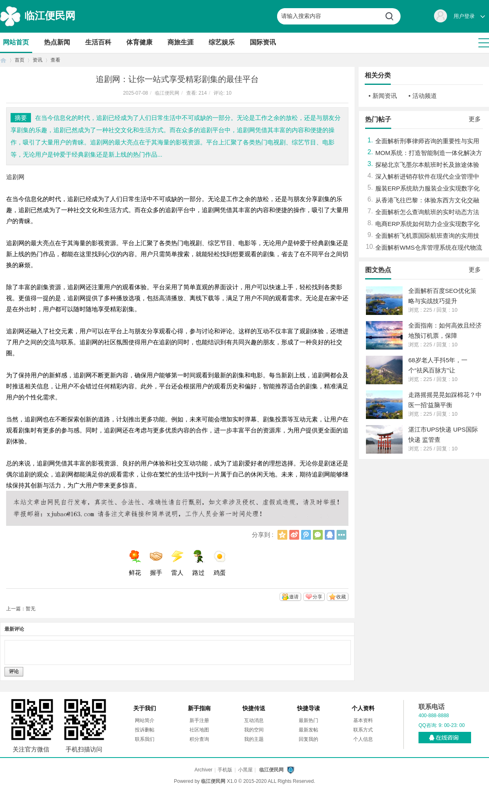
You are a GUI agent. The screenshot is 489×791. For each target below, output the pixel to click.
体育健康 (139, 42)
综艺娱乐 (222, 42)
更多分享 (341, 535)
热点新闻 (57, 42)
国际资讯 (263, 42)
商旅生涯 (180, 42)
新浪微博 (294, 535)
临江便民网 (49, 15)
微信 (318, 535)
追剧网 (15, 176)
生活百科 (98, 42)
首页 (3, 60)
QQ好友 (330, 535)
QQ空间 (282, 535)
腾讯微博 (306, 535)
